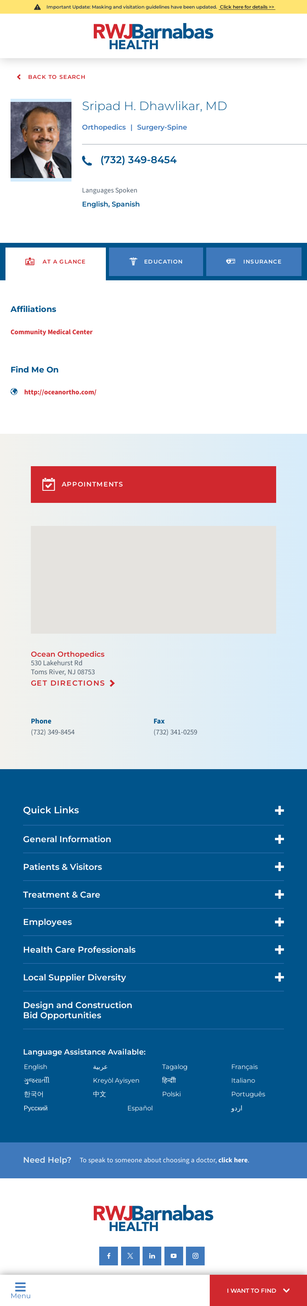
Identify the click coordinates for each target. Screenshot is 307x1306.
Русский (34, 1072)
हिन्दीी (168, 1046)
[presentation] (55, 256)
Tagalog (174, 1033)
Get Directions (67, 663)
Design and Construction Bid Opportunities (75, 978)
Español (139, 1072)
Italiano (243, 1046)
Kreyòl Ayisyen (115, 1046)
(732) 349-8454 (127, 157)
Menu (19, 1292)
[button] (263, 1292)
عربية (100, 1033)
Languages (164, 1247)
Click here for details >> (246, 6)
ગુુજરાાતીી (35, 1046)
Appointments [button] (81, 472)
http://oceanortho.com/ (52, 383)
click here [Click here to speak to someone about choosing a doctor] (217, 1123)
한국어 (32, 1059)
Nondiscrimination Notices (105, 1247)
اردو (237, 1072)
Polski (171, 1059)
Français (244, 1033)
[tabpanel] (153, 342)
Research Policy (258, 1247)
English (34, 1033)
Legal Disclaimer (208, 1247)
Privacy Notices (41, 1247)
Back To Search (51, 76)
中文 (99, 1059)
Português (248, 1059)
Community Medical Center (50, 324)
